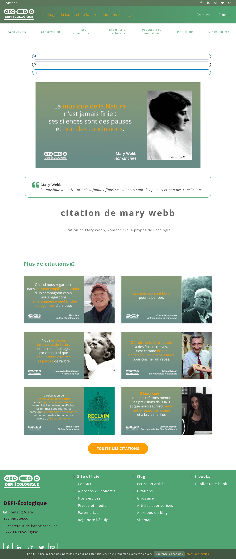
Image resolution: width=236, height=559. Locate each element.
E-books (225, 14)
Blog (140, 476)
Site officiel (89, 476)
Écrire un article (151, 483)
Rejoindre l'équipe (94, 519)
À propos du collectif (96, 491)
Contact (10, 3)
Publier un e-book (211, 483)
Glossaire (145, 498)
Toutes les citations (118, 448)
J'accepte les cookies (169, 554)
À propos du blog (152, 512)
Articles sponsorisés (155, 505)
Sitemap (144, 519)
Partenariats (89, 512)
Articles (203, 14)
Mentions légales (198, 554)
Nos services (89, 498)
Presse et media (92, 505)
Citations (145, 491)
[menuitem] (203, 14)
